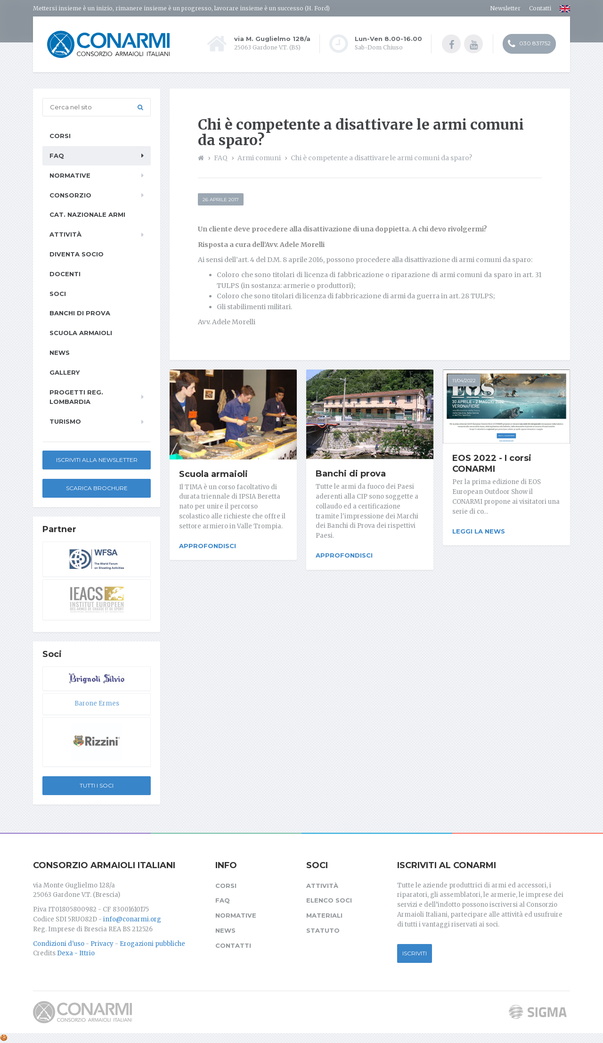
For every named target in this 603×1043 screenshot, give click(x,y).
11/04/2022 (464, 381)
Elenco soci (329, 900)
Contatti (540, 8)
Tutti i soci (97, 785)
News (59, 352)
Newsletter (505, 8)
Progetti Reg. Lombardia (76, 397)
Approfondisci (207, 546)
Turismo (65, 421)
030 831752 (529, 44)
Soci (57, 293)
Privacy (102, 944)
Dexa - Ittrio (76, 953)
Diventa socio (76, 254)
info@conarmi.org (132, 919)
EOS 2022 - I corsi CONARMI (491, 464)
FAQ (56, 155)
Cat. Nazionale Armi (87, 214)
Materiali (324, 915)
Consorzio (70, 195)
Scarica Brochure (97, 488)
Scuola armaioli (213, 474)
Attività (65, 234)
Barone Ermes (96, 703)
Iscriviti (414, 953)
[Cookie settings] (4, 1038)
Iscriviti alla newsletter (97, 459)
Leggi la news (478, 531)
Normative (69, 175)
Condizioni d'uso (58, 944)
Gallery (64, 372)
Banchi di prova (351, 473)
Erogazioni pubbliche (152, 944)
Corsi (60, 136)
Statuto (323, 930)
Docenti (65, 274)
